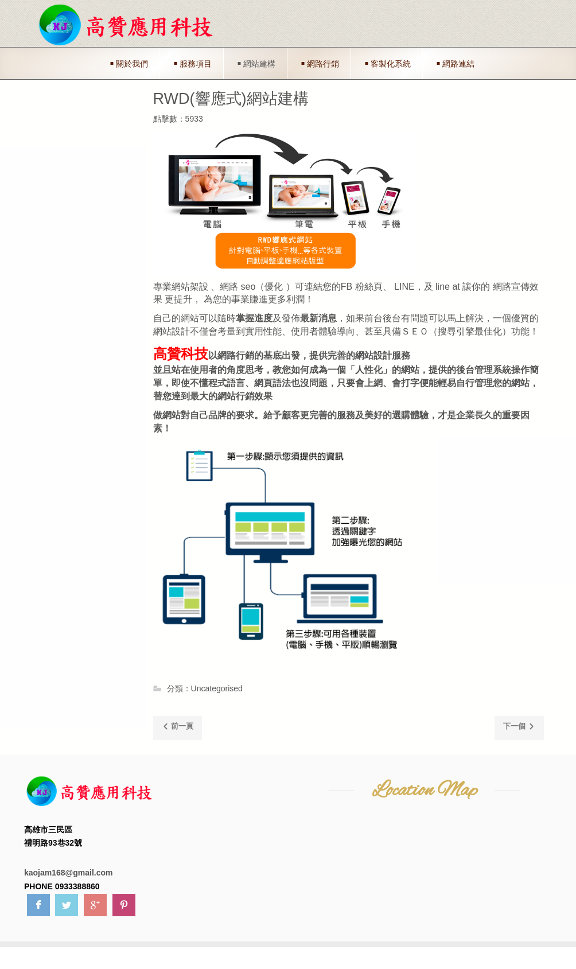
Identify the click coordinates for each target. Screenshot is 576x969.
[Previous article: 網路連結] (178, 728)
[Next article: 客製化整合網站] (519, 728)
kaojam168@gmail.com (68, 872)
